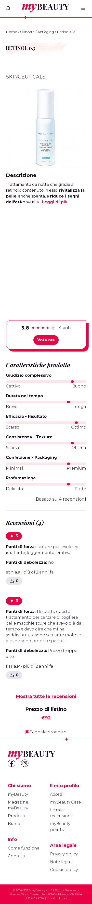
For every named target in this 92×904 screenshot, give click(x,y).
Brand (14, 823)
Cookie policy (64, 869)
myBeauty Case (65, 802)
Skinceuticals (25, 77)
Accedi (57, 794)
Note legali (61, 862)
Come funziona (23, 848)
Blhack (62, 898)
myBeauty (18, 794)
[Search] (8, 8)
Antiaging (46, 32)
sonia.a (13, 572)
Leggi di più (54, 202)
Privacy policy (64, 854)
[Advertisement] (46, 255)
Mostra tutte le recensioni (46, 696)
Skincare (27, 32)
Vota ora (46, 340)
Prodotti (16, 816)
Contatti (16, 856)
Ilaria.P (13, 666)
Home (11, 32)
